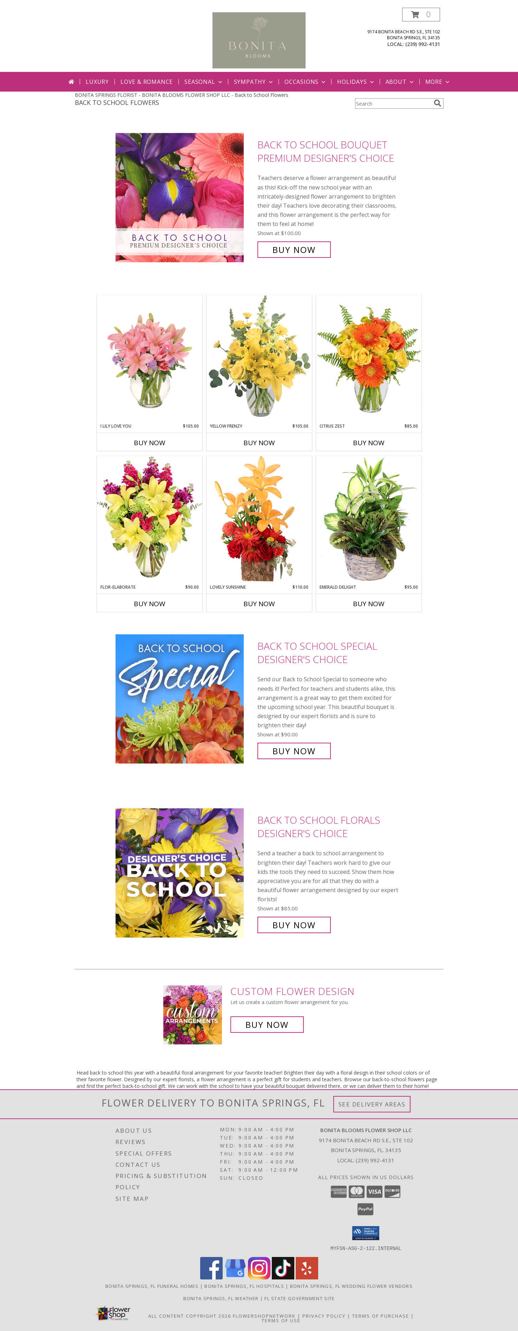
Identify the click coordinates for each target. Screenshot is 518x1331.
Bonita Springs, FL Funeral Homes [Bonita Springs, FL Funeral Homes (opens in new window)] (152, 1286)
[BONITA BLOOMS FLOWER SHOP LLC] (259, 39)
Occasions (305, 82)
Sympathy (254, 82)
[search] (437, 103)
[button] (421, 14)
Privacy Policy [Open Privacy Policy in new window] (324, 1315)
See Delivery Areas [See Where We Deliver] (372, 1104)
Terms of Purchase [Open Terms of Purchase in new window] (380, 1315)
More (438, 82)
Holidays (356, 82)
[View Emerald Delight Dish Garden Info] (368, 520)
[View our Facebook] (211, 1277)
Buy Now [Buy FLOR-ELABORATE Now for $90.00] (149, 603)
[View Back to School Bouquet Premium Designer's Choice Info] (185, 197)
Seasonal (203, 82)
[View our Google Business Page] (235, 1277)
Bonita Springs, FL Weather (221, 1298)
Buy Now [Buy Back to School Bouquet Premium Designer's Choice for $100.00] (294, 249)
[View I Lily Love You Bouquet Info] (149, 359)
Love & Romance (146, 82)
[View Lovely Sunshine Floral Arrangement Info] (259, 519)
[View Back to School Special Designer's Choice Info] (185, 698)
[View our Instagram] (259, 1277)
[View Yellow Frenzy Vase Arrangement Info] (259, 358)
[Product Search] (393, 103)
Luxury (97, 82)
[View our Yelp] (307, 1277)
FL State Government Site (299, 1298)
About (400, 82)
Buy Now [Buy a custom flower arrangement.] (267, 1024)
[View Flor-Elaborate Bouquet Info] (149, 519)
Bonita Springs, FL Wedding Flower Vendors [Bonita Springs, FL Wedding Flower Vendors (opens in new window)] (351, 1286)
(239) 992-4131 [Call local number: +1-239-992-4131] (422, 44)
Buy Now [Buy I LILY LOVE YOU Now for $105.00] (149, 442)
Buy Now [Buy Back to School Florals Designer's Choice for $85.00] (294, 925)
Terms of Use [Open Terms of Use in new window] (281, 1320)
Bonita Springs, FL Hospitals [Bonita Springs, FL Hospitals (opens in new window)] (244, 1286)
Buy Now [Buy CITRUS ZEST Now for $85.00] (369, 442)
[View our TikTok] (283, 1277)
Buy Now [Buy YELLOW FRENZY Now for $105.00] (259, 442)
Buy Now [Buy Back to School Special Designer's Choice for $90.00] (294, 751)
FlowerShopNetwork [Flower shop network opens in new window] (264, 1315)
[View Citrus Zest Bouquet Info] (368, 359)
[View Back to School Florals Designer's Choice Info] (185, 872)
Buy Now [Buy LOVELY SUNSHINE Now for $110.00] (259, 603)
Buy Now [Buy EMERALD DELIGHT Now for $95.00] (369, 603)
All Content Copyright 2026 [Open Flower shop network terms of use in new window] (189, 1315)
